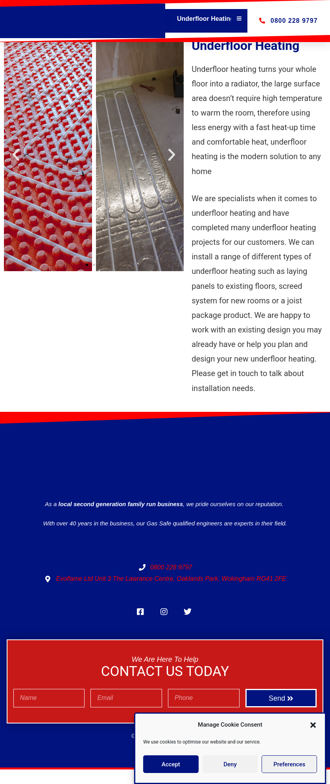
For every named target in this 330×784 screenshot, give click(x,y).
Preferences (289, 764)
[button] (313, 725)
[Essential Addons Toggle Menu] (239, 19)
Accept (171, 764)
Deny (230, 764)
